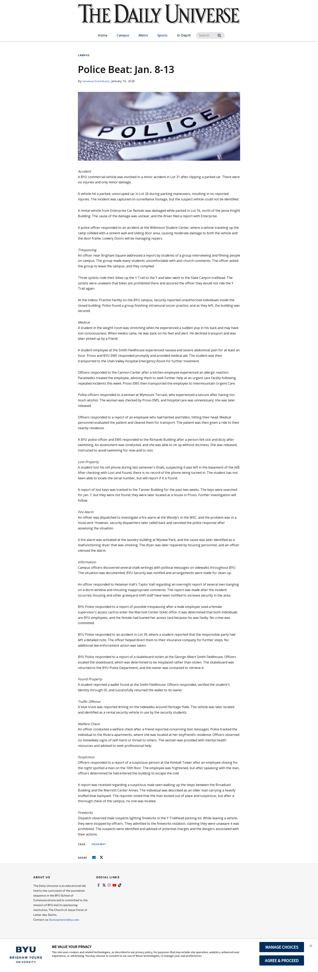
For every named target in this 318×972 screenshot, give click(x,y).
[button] (311, 946)
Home (102, 35)
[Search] (210, 35)
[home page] (159, 18)
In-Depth (184, 35)
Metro (143, 35)
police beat (99, 844)
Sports (162, 35)
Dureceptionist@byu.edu (65, 919)
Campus (123, 35)
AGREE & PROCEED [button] (281, 960)
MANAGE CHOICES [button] (282, 947)
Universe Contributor (97, 81)
